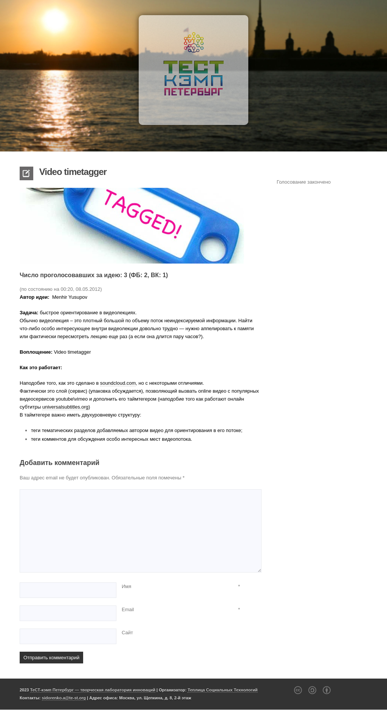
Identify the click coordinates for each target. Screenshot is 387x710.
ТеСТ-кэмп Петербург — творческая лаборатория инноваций (93, 690)
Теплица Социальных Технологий (222, 690)
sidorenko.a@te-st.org (64, 698)
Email (128, 609)
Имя (126, 586)
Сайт (127, 632)
